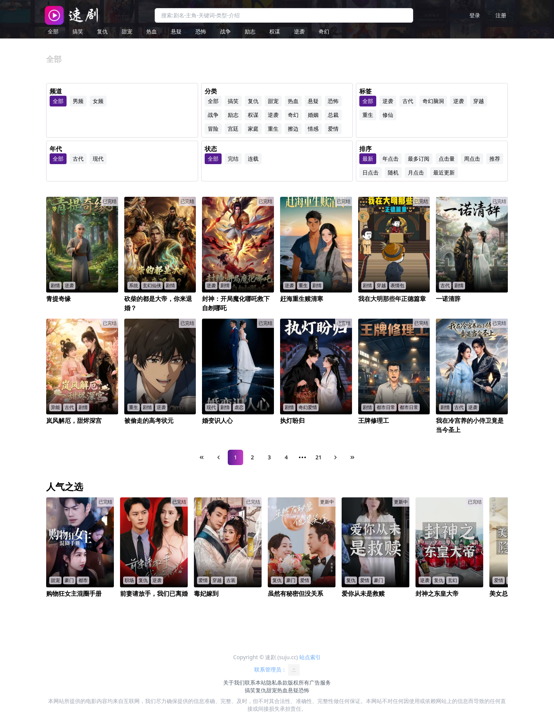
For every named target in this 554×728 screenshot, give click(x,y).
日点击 (370, 172)
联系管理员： (277, 670)
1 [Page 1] (235, 457)
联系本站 (255, 682)
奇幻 (324, 31)
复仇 (102, 31)
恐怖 (200, 31)
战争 (225, 31)
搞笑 (77, 31)
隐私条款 (277, 682)
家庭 (253, 128)
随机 (393, 172)
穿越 (478, 101)
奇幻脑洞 (433, 101)
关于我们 (234, 682)
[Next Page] (335, 457)
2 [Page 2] (252, 457)
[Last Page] (352, 457)
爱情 (333, 128)
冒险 (213, 128)
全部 (53, 31)
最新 (367, 158)
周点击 (472, 158)
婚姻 (313, 114)
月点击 (416, 172)
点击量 (447, 158)
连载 (253, 158)
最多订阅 (418, 158)
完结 (233, 158)
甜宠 (127, 31)
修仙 (387, 114)
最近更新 (444, 172)
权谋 (274, 31)
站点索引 (310, 657)
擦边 (293, 128)
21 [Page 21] (318, 457)
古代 (407, 101)
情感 (313, 128)
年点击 (390, 158)
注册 (501, 15)
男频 (78, 101)
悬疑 (176, 31)
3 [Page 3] (269, 457)
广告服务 (320, 682)
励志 (250, 31)
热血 (151, 31)
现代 (98, 158)
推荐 (494, 158)
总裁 (333, 114)
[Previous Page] (218, 457)
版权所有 (298, 682)
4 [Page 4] (286, 457)
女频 (98, 101)
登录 (474, 15)
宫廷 (233, 128)
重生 (273, 128)
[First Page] (201, 457)
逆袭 (299, 31)
